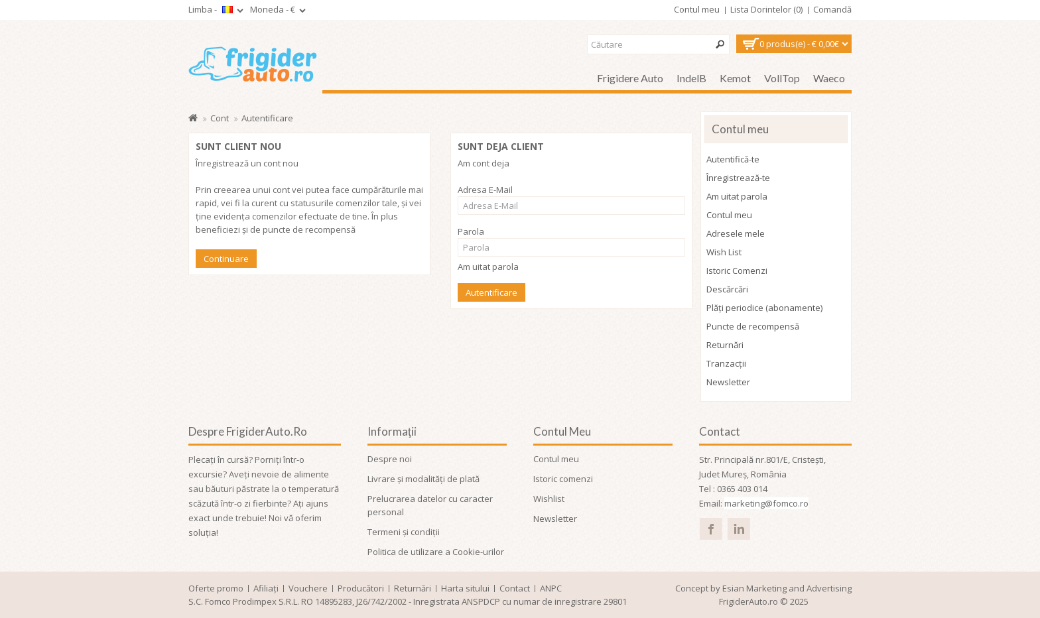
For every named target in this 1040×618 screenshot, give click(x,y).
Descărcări (727, 289)
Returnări (725, 345)
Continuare (226, 259)
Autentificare (267, 118)
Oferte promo (215, 588)
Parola (471, 231)
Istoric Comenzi (736, 271)
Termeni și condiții (403, 532)
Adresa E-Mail (485, 190)
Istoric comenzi (563, 479)
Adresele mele (735, 233)
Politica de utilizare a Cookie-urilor (435, 552)
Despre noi (389, 459)
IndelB (691, 78)
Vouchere (308, 588)
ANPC (551, 588)
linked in (738, 528)
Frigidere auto (630, 78)
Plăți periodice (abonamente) (764, 308)
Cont (219, 118)
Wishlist (548, 499)
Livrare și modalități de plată (423, 479)
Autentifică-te (732, 159)
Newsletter (728, 382)
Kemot (735, 78)
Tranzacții (726, 363)
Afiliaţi (266, 588)
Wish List (724, 252)
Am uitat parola (488, 267)
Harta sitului (465, 588)
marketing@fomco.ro (766, 503)
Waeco (829, 78)
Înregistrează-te (738, 178)
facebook (710, 528)
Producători (361, 588)
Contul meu (729, 215)
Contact (514, 588)
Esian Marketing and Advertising (787, 588)
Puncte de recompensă (752, 326)
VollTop (782, 78)
